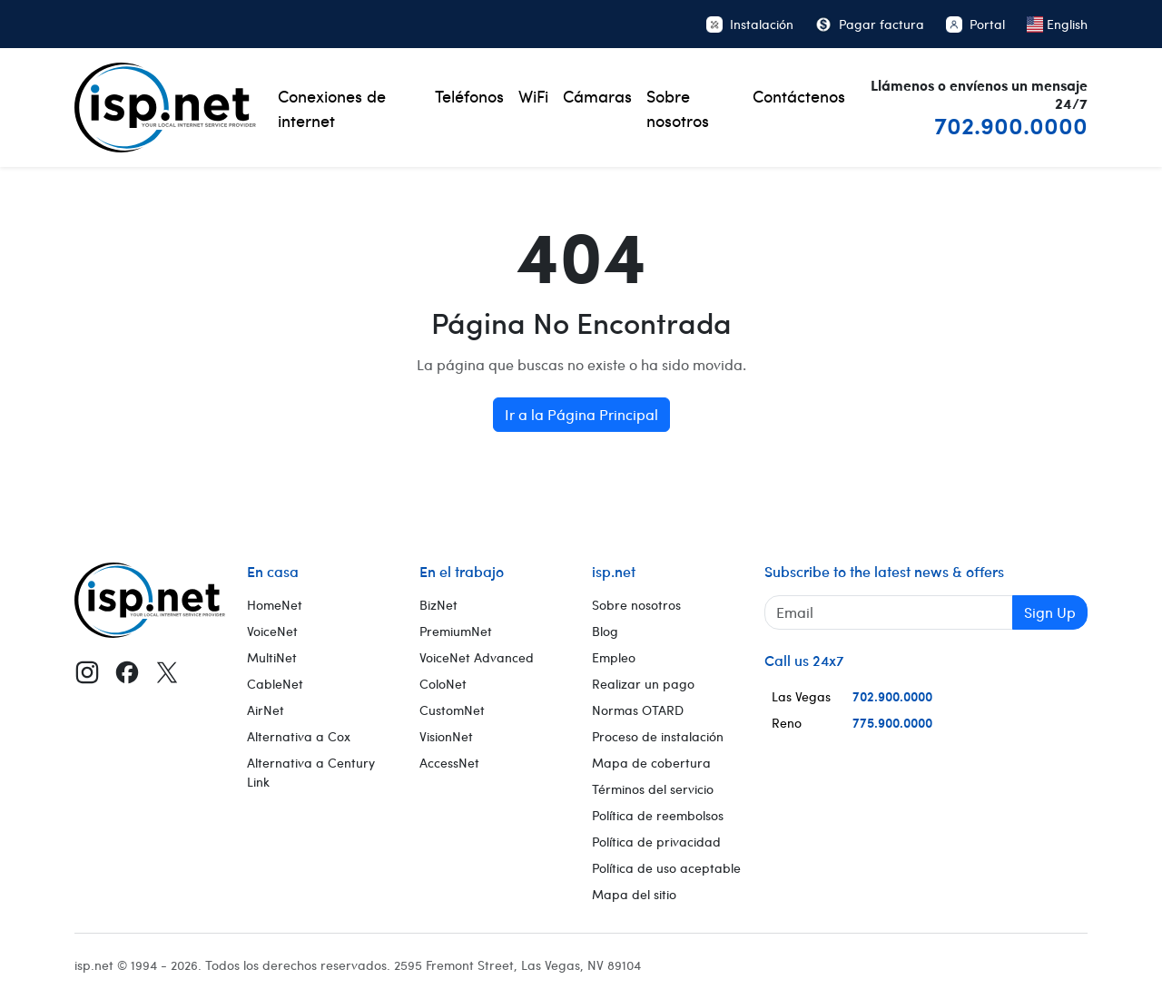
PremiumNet (455, 631)
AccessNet (449, 762)
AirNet (265, 710)
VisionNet (446, 736)
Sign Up (1050, 612)
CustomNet (452, 710)
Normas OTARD (638, 710)
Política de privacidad (656, 841)
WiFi (533, 95)
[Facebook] (127, 672)
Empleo (613, 657)
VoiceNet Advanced (476, 657)
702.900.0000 (1011, 125)
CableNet (275, 683)
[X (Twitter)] (167, 672)
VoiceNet (272, 631)
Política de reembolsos (658, 815)
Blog (605, 631)
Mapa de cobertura (651, 762)
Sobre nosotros (677, 108)
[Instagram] (87, 672)
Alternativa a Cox (298, 736)
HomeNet (274, 604)
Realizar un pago (643, 683)
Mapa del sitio (634, 894)
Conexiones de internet (332, 108)
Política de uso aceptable (666, 867)
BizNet (438, 604)
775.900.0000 (892, 722)
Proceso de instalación (658, 736)
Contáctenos (799, 95)
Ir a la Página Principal (581, 414)
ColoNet (443, 683)
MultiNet (272, 657)
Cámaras (597, 95)
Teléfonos (469, 95)
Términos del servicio (653, 789)
